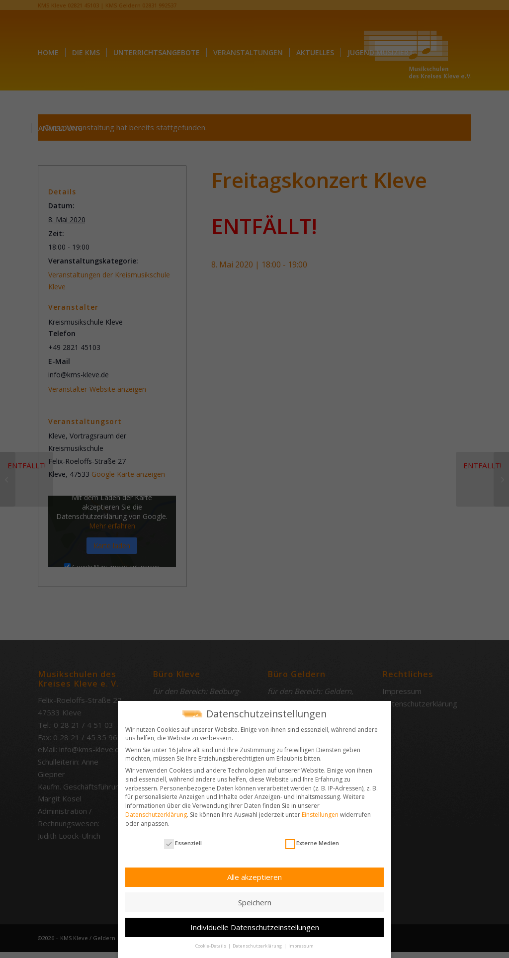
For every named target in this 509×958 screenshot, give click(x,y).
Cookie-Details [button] (211, 943)
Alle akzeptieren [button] (254, 874)
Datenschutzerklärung (156, 812)
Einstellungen (320, 812)
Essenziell (183, 840)
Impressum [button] (301, 943)
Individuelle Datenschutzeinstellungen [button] (254, 925)
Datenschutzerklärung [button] (258, 943)
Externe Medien (312, 840)
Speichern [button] (254, 899)
